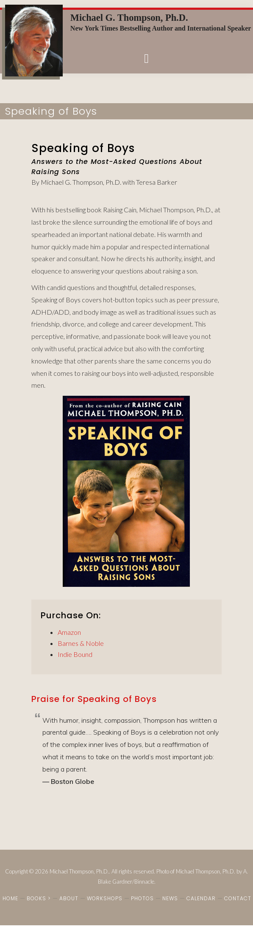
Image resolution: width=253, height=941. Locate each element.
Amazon (69, 632)
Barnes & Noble (81, 643)
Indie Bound (75, 654)
